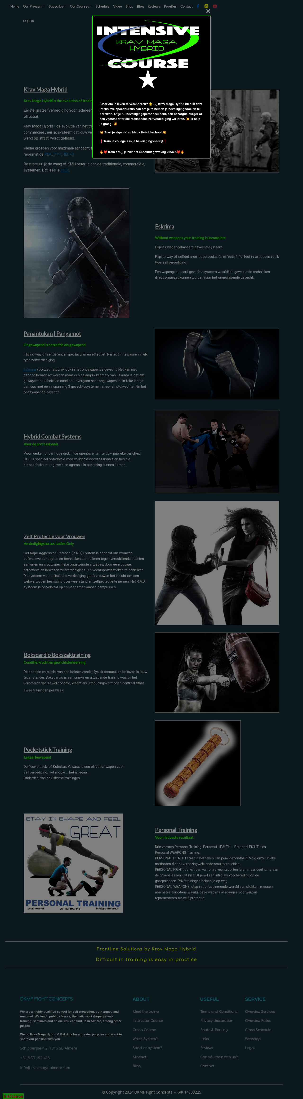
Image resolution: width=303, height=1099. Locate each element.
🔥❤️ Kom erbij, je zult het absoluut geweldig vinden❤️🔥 (142, 152)
